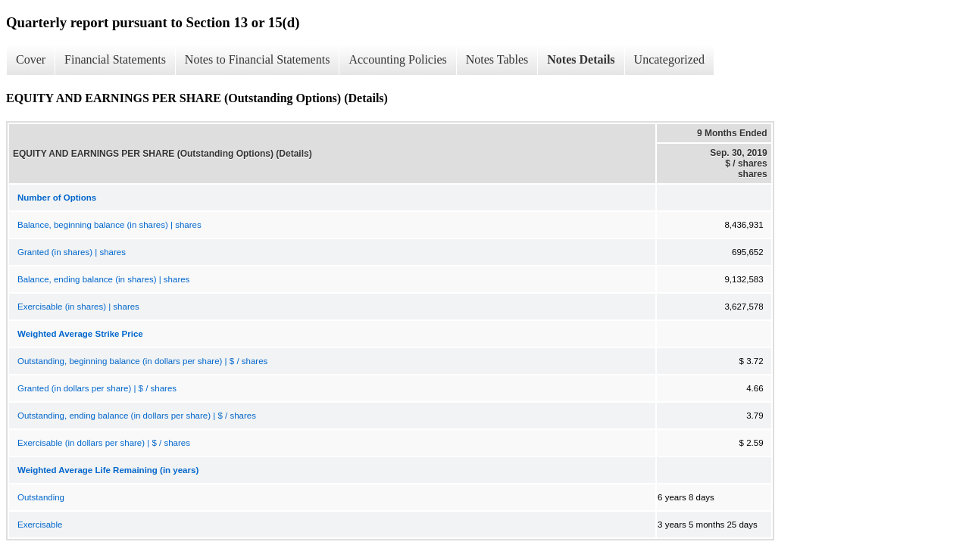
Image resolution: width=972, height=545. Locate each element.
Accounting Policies (397, 59)
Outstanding (40, 497)
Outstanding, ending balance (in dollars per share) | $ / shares (136, 415)
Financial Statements (115, 59)
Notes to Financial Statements (257, 59)
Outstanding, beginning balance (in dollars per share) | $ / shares (142, 361)
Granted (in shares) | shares (71, 252)
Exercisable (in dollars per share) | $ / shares (103, 442)
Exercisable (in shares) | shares (78, 306)
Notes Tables (497, 59)
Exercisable (39, 524)
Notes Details (580, 59)
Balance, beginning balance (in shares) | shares (109, 224)
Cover (30, 59)
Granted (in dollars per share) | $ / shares (97, 388)
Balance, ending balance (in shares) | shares (103, 279)
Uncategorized (669, 59)
